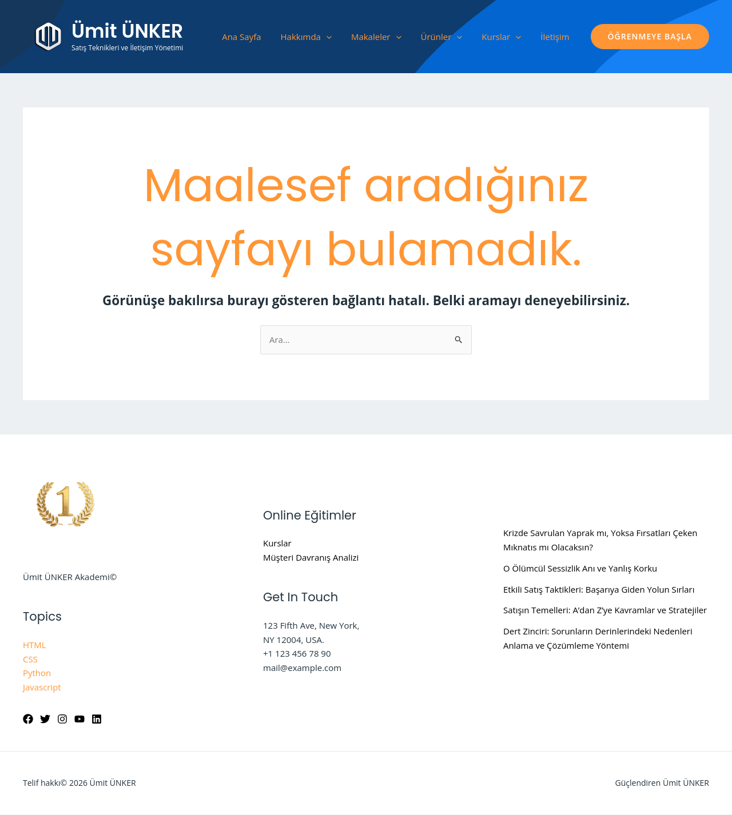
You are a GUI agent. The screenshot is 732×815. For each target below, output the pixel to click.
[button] (650, 36)
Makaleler (376, 36)
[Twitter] (45, 719)
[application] (326, 36)
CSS (30, 659)
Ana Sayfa (241, 36)
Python (37, 673)
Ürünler (442, 36)
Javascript (42, 687)
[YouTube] (79, 719)
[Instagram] (62, 719)
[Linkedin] (97, 719)
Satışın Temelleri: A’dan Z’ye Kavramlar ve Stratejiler (606, 610)
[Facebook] (28, 719)
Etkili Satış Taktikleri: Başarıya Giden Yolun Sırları (599, 589)
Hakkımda (306, 36)
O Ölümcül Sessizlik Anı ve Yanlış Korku (580, 568)
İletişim (554, 36)
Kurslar (501, 36)
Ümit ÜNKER (127, 31)
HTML (34, 644)
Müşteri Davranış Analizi (311, 557)
